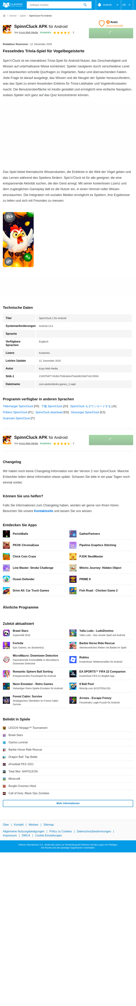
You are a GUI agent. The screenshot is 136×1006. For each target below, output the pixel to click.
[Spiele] (23, 15)
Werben (33, 824)
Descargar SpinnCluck (85, 412)
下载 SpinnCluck (51, 406)
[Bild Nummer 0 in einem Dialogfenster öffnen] (18, 239)
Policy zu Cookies (60, 831)
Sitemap (48, 824)
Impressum (10, 835)
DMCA (26, 835)
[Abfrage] (59, 5)
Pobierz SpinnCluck (15, 412)
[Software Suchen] (85, 5)
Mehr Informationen (68, 803)
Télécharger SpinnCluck (18, 406)
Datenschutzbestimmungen (94, 831)
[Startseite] (4, 15)
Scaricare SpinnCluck (16, 418)
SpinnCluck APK (41, 26)
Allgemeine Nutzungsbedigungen (23, 831)
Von (26, 32)
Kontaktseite (43, 511)
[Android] (12, 15)
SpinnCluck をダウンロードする (90, 406)
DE (127, 5)
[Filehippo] (12, 5)
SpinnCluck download (49, 412)
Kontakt (19, 824)
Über (6, 824)
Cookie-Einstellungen (48, 835)
